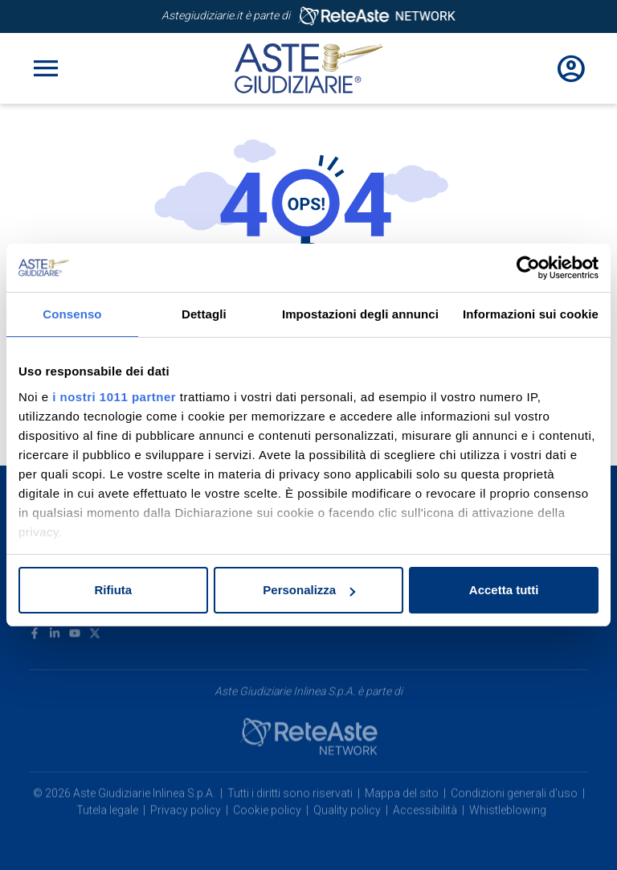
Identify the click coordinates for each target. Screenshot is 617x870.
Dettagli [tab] (204, 314)
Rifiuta (113, 590)
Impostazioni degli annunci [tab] (360, 314)
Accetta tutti (504, 590)
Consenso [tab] (72, 314)
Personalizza (309, 590)
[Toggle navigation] (46, 68)
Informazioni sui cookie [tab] (531, 314)
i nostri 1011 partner (114, 397)
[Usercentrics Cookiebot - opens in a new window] (528, 268)
